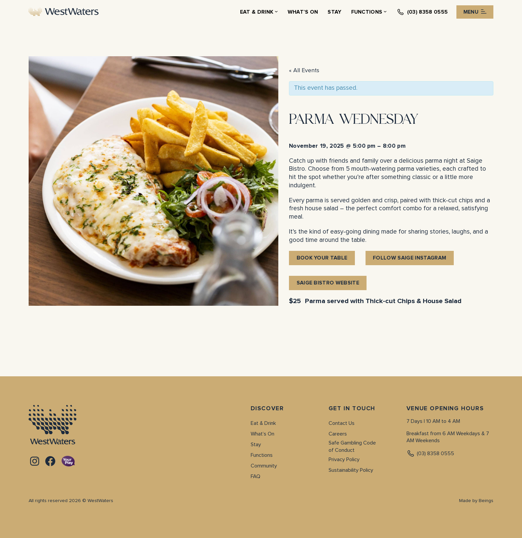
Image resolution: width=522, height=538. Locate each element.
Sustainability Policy (351, 470)
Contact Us (342, 423)
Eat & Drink (263, 423)
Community (264, 465)
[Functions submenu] (385, 12)
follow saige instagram (409, 258)
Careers (338, 434)
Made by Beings (476, 500)
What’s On (262, 434)
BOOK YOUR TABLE (322, 258)
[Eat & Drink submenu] (276, 12)
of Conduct (342, 450)
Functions (262, 455)
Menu (474, 12)
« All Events (304, 71)
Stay (256, 444)
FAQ (255, 476)
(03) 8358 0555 (430, 453)
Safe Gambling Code (352, 443)
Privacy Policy (344, 459)
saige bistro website (328, 282)
